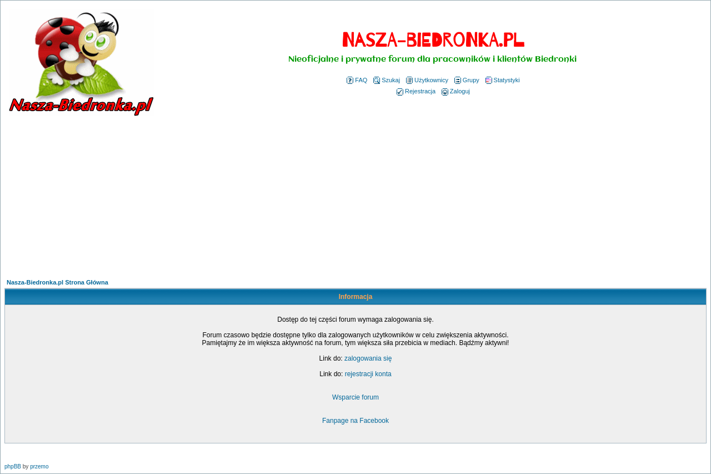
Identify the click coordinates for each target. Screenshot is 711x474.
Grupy (466, 80)
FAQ (357, 80)
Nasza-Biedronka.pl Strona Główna (57, 282)
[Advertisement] (355, 199)
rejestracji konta (368, 374)
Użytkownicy (427, 80)
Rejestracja (416, 91)
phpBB (12, 466)
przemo (39, 466)
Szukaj (386, 80)
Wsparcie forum (355, 397)
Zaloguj (456, 91)
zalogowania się (368, 358)
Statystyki (502, 80)
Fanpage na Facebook (355, 421)
